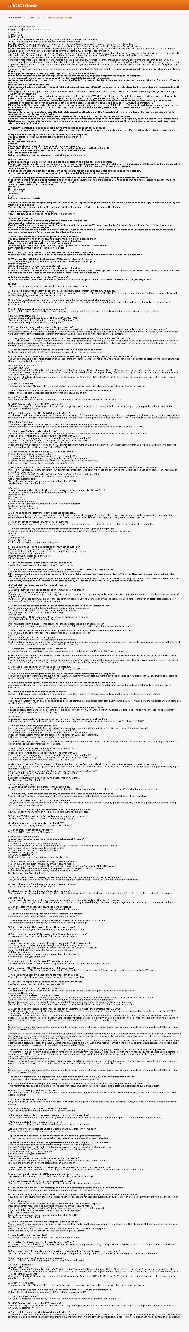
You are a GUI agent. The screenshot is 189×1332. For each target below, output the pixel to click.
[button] (94, 37)
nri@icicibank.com (149, 53)
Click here (90, 207)
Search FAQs (15, 29)
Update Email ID (100, 148)
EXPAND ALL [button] (15, 35)
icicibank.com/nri (37, 43)
